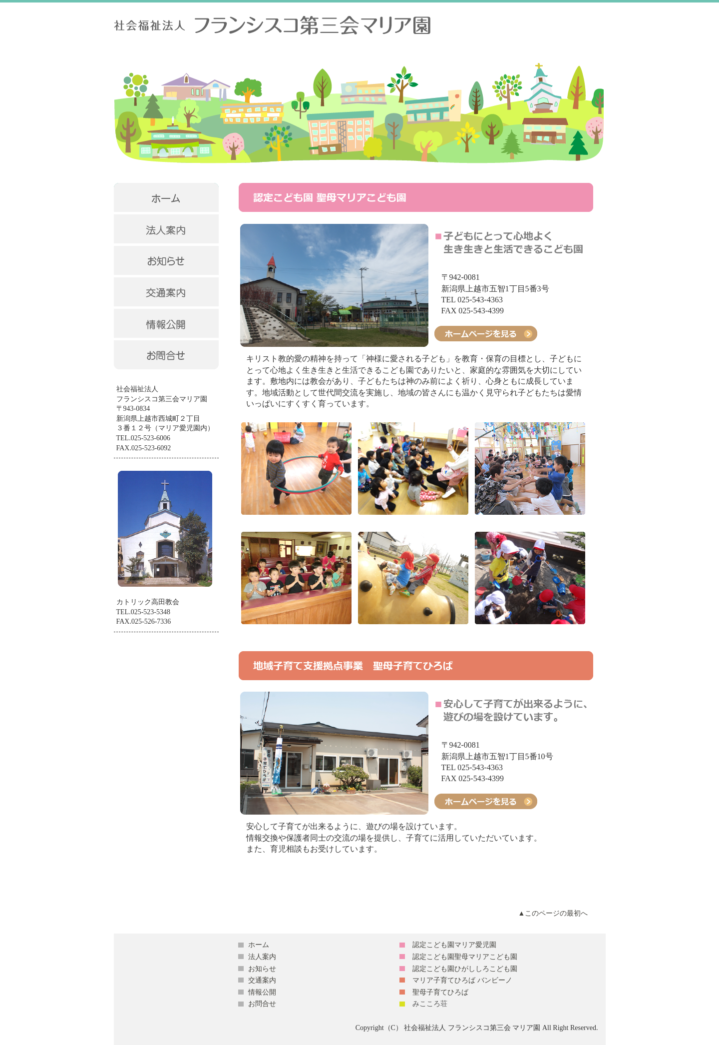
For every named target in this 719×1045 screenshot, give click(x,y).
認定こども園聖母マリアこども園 (464, 957)
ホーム (258, 945)
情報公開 (262, 992)
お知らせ (262, 969)
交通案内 (262, 980)
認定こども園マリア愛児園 (454, 945)
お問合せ (262, 1004)
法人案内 (262, 957)
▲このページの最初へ (553, 913)
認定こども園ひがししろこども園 (464, 969)
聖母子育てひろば (440, 992)
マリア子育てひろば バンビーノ (462, 980)
